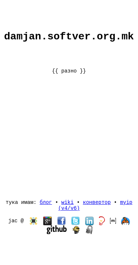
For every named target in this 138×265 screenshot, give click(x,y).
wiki (67, 200)
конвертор (97, 200)
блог (46, 200)
